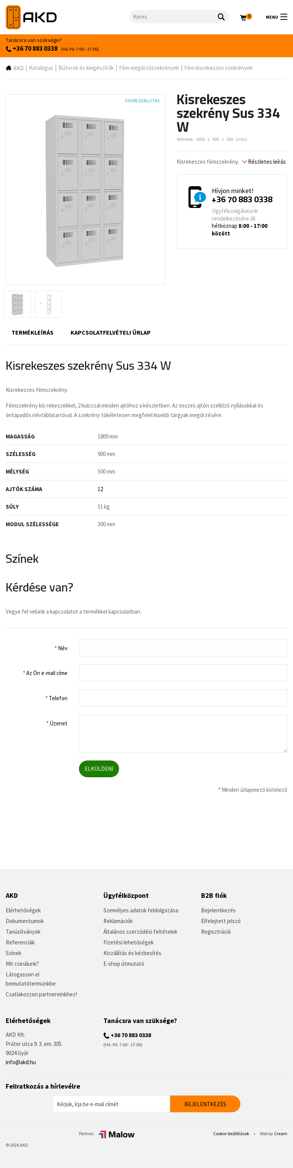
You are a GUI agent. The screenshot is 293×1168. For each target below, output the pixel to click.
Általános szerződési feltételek (140, 931)
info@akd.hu (21, 1062)
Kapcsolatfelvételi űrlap (111, 332)
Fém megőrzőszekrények (149, 67)
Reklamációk (118, 921)
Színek (13, 953)
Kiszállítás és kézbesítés (132, 953)
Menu (276, 17)
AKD (18, 68)
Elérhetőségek (23, 910)
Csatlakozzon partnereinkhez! (41, 994)
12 (100, 489)
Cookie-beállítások (231, 1133)
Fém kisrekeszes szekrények (218, 67)
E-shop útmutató (123, 963)
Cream (280, 1133)
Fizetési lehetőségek (128, 942)
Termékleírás (32, 332)
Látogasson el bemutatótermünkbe (31, 979)
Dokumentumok (25, 921)
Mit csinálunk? (22, 963)
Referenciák (20, 942)
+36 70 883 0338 (32, 48)
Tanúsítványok (23, 931)
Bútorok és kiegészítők (86, 67)
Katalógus (41, 67)
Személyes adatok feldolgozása (140, 910)
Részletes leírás (264, 161)
